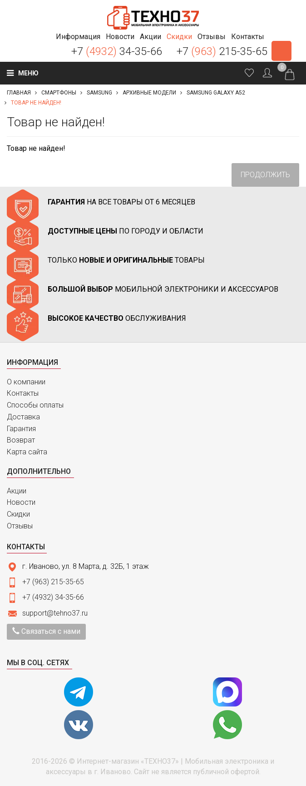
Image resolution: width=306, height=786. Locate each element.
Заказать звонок (281, 51)
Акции (16, 491)
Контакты (23, 393)
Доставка (23, 417)
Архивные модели (149, 93)
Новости (21, 502)
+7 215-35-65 (222, 51)
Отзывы (20, 526)
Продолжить (265, 174)
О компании (26, 382)
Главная (19, 93)
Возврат (21, 440)
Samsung (99, 93)
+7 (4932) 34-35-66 (53, 597)
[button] (78, 37)
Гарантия (21, 428)
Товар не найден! (36, 102)
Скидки (18, 514)
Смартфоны (58, 93)
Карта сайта (27, 452)
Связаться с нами (46, 631)
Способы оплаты (35, 405)
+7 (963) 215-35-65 (53, 581)
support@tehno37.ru (55, 613)
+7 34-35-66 (116, 51)
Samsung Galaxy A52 (216, 93)
